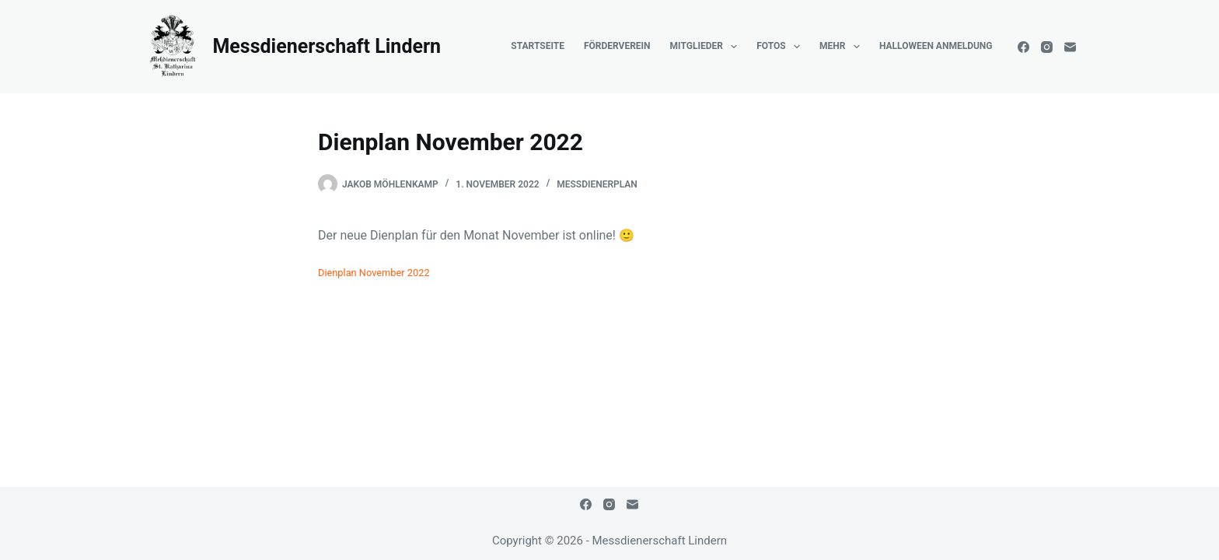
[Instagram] (1047, 47)
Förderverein (617, 45)
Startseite (537, 45)
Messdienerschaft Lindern (326, 46)
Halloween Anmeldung (936, 45)
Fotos (781, 46)
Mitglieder (707, 46)
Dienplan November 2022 (374, 272)
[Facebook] (1023, 47)
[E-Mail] (1070, 47)
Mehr (842, 46)
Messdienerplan (597, 184)
